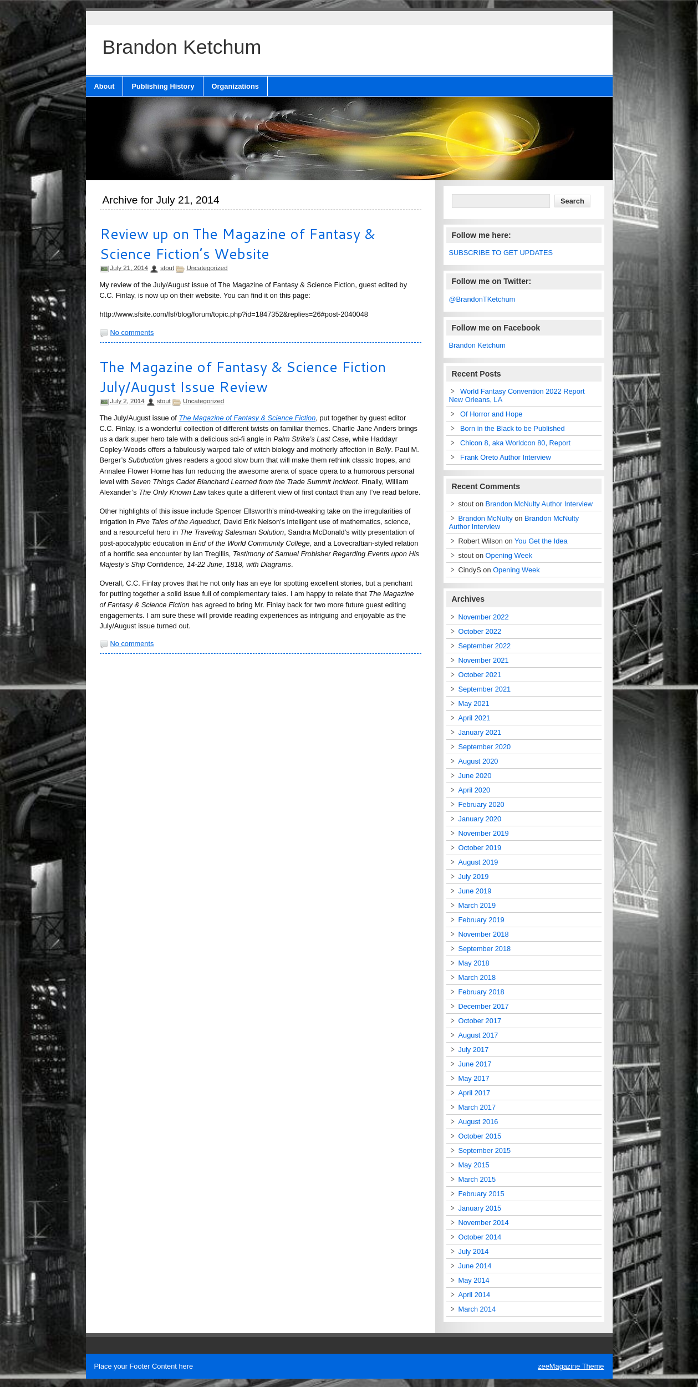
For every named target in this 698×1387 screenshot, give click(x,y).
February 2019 (481, 920)
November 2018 (483, 934)
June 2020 (475, 775)
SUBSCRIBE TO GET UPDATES (501, 252)
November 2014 (483, 1222)
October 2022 (480, 631)
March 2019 (477, 905)
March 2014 (477, 1309)
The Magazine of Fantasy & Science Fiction (247, 418)
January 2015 (480, 1208)
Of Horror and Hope (491, 414)
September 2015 (484, 1150)
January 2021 (480, 732)
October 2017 (480, 1021)
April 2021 (474, 718)
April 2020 (474, 790)
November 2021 (483, 660)
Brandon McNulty (485, 518)
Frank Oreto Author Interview (505, 457)
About (104, 86)
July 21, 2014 (129, 268)
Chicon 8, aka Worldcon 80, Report (515, 443)
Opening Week (509, 555)
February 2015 (481, 1194)
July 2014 (473, 1251)
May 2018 (474, 963)
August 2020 (478, 761)
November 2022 (483, 617)
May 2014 (474, 1280)
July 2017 (473, 1049)
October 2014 (480, 1237)
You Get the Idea (541, 541)
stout (167, 268)
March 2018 (477, 977)
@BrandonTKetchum (482, 299)
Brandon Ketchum (477, 345)
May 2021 (474, 703)
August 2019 (478, 862)
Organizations (235, 86)
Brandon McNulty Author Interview (539, 504)
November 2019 (483, 833)
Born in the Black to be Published (512, 428)
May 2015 (474, 1165)
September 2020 (484, 747)
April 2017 (474, 1093)
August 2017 (478, 1035)
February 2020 (481, 804)
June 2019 (475, 891)
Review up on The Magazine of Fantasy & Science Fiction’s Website (237, 243)
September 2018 (484, 948)
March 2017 (477, 1107)
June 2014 (475, 1266)
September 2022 (484, 646)
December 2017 (483, 1006)
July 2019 (473, 876)
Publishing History (162, 86)
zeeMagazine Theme (571, 1366)
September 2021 (484, 689)
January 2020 (480, 819)
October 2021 (480, 674)
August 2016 (478, 1121)
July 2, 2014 (127, 401)
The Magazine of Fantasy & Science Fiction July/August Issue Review (243, 377)
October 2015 (480, 1136)
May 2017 (474, 1078)
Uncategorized (206, 268)
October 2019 (480, 848)
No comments (132, 332)
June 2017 (475, 1064)
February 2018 (481, 992)
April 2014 (474, 1295)
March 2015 (477, 1179)
